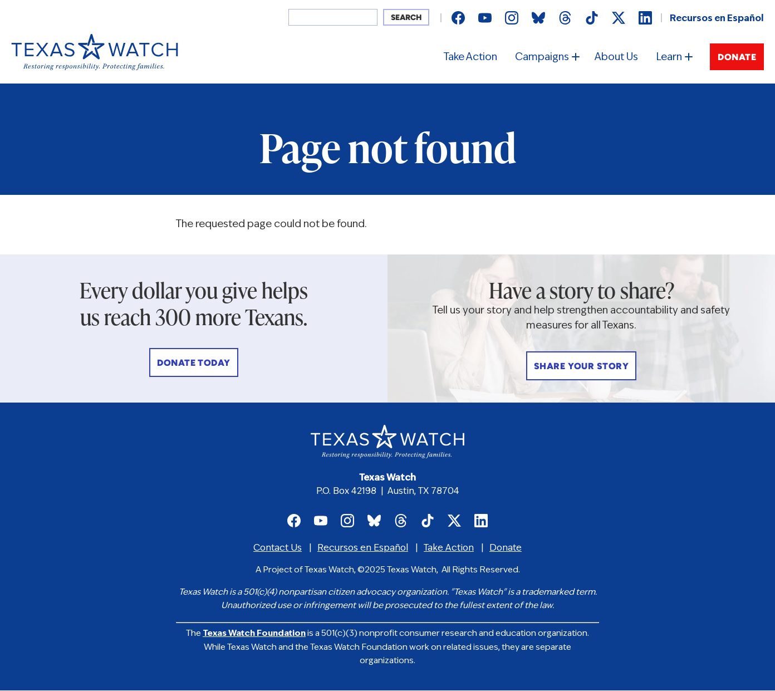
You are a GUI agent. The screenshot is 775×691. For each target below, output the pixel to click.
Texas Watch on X (618, 17)
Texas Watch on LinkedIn (645, 17)
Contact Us (277, 548)
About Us (616, 57)
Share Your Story (581, 366)
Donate (737, 57)
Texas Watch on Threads (565, 17)
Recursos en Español (717, 18)
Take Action (470, 57)
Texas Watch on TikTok (591, 17)
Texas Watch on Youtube (485, 17)
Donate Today (193, 363)
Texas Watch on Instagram (511, 17)
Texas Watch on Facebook (458, 17)
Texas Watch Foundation (254, 634)
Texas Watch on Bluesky (538, 17)
